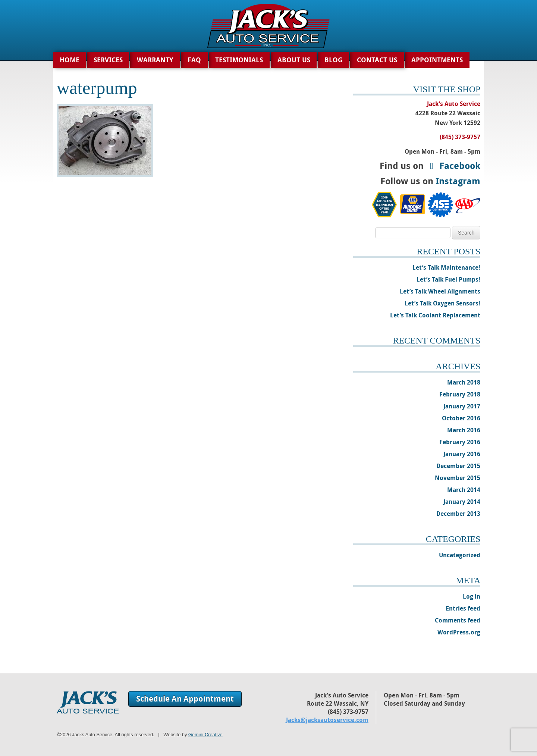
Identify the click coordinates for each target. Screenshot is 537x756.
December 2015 (458, 466)
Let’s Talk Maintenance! (446, 267)
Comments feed (457, 620)
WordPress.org (458, 632)
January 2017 (461, 406)
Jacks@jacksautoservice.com (327, 720)
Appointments (437, 60)
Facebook (453, 165)
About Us (293, 60)
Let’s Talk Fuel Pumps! (448, 279)
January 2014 (461, 502)
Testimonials (239, 60)
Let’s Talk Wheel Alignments (440, 291)
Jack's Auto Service (88, 702)
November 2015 (457, 478)
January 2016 (461, 454)
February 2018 (459, 394)
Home (69, 60)
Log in (471, 596)
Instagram (458, 181)
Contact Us (377, 60)
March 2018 (463, 382)
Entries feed (463, 608)
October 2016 (461, 418)
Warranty (155, 60)
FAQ (194, 60)
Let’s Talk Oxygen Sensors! (442, 303)
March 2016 (463, 430)
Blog (333, 60)
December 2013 (458, 513)
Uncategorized (459, 555)
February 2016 (459, 442)
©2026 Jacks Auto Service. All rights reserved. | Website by (140, 734)
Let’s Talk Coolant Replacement (435, 315)
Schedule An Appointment (185, 698)
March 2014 (463, 490)
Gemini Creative (205, 734)
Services (108, 60)
